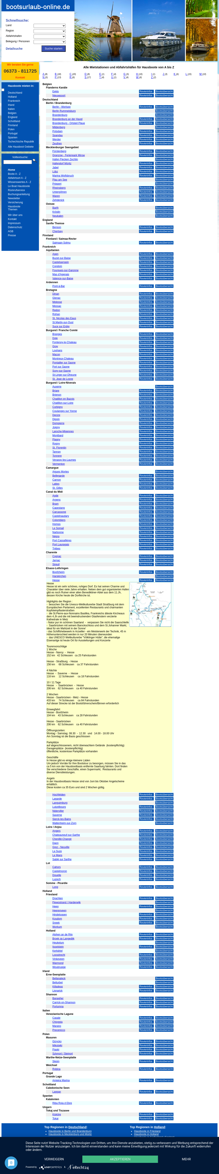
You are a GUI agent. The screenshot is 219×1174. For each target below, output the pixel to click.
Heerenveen (59, 910)
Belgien (12, 113)
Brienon (56, 394)
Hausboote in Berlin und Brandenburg (70, 1131)
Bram (55, 503)
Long (55, 886)
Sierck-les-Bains (61, 819)
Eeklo (55, 91)
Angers (56, 830)
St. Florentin (59, 447)
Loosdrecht (58, 954)
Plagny (56, 439)
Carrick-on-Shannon (63, 1002)
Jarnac (56, 560)
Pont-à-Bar (58, 286)
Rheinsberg (58, 187)
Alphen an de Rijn (62, 934)
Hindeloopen (59, 914)
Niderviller (58, 810)
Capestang (58, 507)
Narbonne (58, 532)
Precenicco (58, 1030)
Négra (55, 536)
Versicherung (15, 202)
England (12, 117)
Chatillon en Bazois (63, 398)
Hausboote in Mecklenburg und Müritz (70, 1134)
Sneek (56, 922)
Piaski (55, 1049)
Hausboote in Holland (146, 1134)
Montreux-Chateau (63, 358)
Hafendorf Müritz (61, 163)
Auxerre (56, 386)
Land (9, 25)
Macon (56, 354)
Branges (57, 334)
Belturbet (57, 982)
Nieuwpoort (58, 95)
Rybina (56, 1069)
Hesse (56, 580)
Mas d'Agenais (60, 274)
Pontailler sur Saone (63, 362)
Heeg (55, 906)
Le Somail (58, 528)
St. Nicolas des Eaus (64, 318)
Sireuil (55, 564)
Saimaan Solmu (61, 242)
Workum (57, 926)
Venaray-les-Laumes (64, 459)
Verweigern (54, 1159)
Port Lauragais (60, 544)
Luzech (56, 879)
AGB (10, 231)
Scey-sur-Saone (61, 370)
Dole (55, 338)
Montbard (57, 435)
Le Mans (57, 855)
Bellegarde (58, 475)
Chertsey (57, 231)
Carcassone (59, 511)
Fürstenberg (59, 151)
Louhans (57, 350)
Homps (56, 524)
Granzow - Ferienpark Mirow (68, 155)
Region (10, 30)
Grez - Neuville (60, 847)
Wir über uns (15, 215)
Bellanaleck (58, 978)
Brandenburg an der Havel (67, 119)
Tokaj (55, 1118)
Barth (55, 207)
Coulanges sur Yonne (64, 411)
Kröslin (56, 211)
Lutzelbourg (59, 806)
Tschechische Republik (21, 141)
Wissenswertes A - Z (19, 182)
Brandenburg (59, 115)
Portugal (13, 133)
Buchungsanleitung (19, 194)
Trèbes (56, 548)
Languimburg (59, 802)
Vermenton (58, 463)
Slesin (55, 1061)
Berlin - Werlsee (61, 106)
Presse (12, 235)
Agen (55, 254)
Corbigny (57, 406)
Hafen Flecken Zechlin (65, 159)
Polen (11, 129)
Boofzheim (58, 572)
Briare (55, 390)
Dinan (55, 293)
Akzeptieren (120, 1159)
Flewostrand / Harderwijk (66, 902)
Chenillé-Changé (61, 839)
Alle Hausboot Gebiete (21, 146)
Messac (56, 306)
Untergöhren (59, 191)
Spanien (12, 137)
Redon (56, 310)
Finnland (13, 125)
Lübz (55, 171)
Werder (56, 139)
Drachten (57, 898)
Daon (55, 843)
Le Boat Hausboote (19, 186)
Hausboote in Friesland (147, 1131)
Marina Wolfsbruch (63, 175)
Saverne (57, 815)
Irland (11, 104)
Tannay (56, 451)
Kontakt (20, 77)
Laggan (56, 1091)
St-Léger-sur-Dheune (64, 374)
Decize (56, 415)
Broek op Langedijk (63, 938)
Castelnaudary (60, 515)
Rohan (56, 314)
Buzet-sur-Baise (61, 258)
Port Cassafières (61, 540)
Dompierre (58, 423)
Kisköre (56, 1114)
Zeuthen (57, 143)
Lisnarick (57, 990)
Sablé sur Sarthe (61, 859)
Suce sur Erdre (61, 326)
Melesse (57, 302)
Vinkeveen (58, 958)
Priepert (56, 183)
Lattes (55, 483)
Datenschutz (15, 227)
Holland (12, 96)
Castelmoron (59, 871)
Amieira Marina (61, 1080)
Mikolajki (57, 1045)
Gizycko (57, 1041)
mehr (186, 1159)
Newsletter (14, 198)
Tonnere (57, 455)
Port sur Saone (61, 366)
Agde (55, 495)
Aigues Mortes (60, 471)
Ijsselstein (58, 946)
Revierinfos (146, 91)
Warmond (58, 963)
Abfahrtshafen (14, 35)
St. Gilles (57, 487)
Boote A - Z (14, 173)
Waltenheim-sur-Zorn (64, 823)
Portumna (58, 1006)
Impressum (14, 223)
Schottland (14, 121)
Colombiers (58, 520)
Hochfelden (58, 794)
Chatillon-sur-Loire (62, 402)
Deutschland (15, 92)
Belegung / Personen (18, 41)
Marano (56, 1025)
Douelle (56, 875)
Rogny (56, 443)
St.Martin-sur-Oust (62, 322)
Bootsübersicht (164, 91)
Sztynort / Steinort (62, 1053)
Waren (56, 195)
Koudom (57, 918)
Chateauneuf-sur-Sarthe (66, 834)
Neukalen (57, 215)
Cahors (56, 867)
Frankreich (14, 100)
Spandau (57, 135)
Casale (56, 1017)
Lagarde (57, 798)
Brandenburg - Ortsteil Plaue (68, 123)
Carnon (56, 479)
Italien (11, 109)
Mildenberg (58, 127)
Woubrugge (59, 967)
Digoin (56, 419)
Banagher (58, 998)
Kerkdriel (57, 950)
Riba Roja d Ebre (62, 1103)
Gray (55, 346)
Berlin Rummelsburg (64, 110)
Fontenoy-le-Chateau (64, 342)
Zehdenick (58, 200)
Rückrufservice (16, 190)
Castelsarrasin (60, 262)
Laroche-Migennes (63, 431)
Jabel (55, 167)
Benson (56, 227)
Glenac (56, 297)
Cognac (56, 556)
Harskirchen (59, 576)
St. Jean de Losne (62, 378)
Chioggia (57, 1021)
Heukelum (58, 942)
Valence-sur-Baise (62, 278)
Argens (56, 499)
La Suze (57, 851)
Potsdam (57, 131)
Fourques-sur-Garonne (65, 270)
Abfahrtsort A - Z (17, 177)
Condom (57, 266)
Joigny (56, 427)
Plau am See (59, 179)
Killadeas (57, 986)
